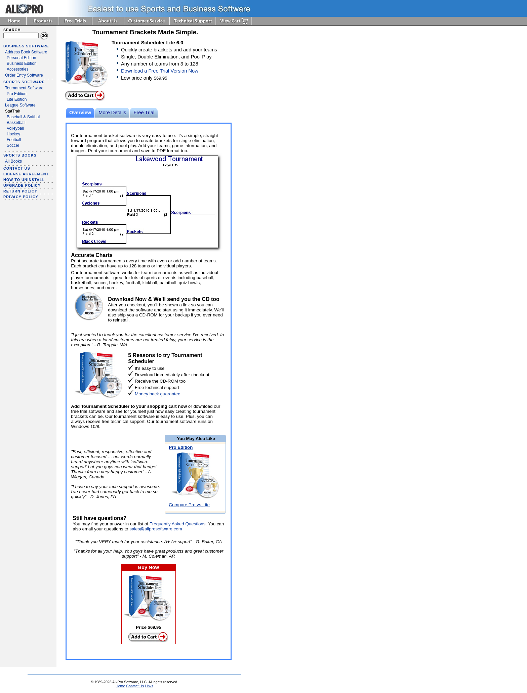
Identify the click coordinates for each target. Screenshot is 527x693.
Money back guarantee (157, 393)
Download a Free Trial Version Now (159, 71)
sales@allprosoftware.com (155, 528)
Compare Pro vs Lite (189, 504)
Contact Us (135, 686)
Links (149, 686)
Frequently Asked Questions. (178, 523)
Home (120, 686)
